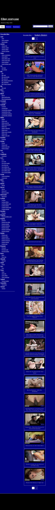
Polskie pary (5, 244)
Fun (1, 150)
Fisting (2, 141)
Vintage (2, 286)
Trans (2, 270)
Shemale (2, 259)
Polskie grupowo (6, 238)
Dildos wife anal (5, 135)
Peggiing (2, 215)
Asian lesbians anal (6, 64)
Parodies (2, 211)
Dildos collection (6, 128)
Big (1, 86)
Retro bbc (4, 257)
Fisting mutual (5, 148)
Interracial (3, 194)
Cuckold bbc (5, 108)
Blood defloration (6, 97)
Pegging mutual (5, 231)
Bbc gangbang (5, 82)
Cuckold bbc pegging (7, 113)
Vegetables (3, 283)
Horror (2, 187)
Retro (2, 253)
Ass (1, 66)
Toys (1, 266)
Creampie (3, 101)
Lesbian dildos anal (6, 203)
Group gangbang (6, 176)
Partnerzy (8, 26)
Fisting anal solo (5, 146)
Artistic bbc (4, 46)
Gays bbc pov (5, 165)
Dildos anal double (6, 124)
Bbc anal (4, 75)
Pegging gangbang (6, 229)
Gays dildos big (5, 167)
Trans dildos (4, 275)
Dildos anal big (5, 123)
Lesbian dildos (5, 202)
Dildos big (4, 126)
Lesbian (2, 198)
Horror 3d (4, 191)
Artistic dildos (5, 49)
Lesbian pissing (5, 209)
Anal (1, 36)
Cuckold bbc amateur (7, 110)
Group (2, 174)
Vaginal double (5, 281)
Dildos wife (4, 134)
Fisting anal (4, 145)
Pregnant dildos (5, 251)
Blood (2, 93)
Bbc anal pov (5, 78)
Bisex (1, 90)
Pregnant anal (5, 249)
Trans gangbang (5, 277)
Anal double (4, 42)
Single (2, 262)
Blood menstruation (6, 99)
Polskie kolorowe (6, 240)
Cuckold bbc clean (6, 112)
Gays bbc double (6, 163)
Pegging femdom (6, 226)
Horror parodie (5, 192)
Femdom (2, 137)
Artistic (2, 44)
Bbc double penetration (7, 80)
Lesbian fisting (5, 205)
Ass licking (4, 69)
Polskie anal (4, 235)
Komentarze (16, 26)
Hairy (2, 180)
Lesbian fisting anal (6, 207)
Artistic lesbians (5, 51)
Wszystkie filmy (4, 34)
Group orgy (4, 178)
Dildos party (5, 130)
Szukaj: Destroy (40, 35)
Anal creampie (5, 40)
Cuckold (2, 104)
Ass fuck (4, 67)
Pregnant (3, 246)
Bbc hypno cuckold (6, 84)
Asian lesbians (5, 62)
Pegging (2, 218)
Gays (1, 158)
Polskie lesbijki (5, 242)
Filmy (2, 26)
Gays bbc (4, 161)
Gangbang (3, 154)
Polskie (2, 233)
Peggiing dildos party (7, 216)
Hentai (2, 183)
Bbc (1, 71)
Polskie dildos (5, 237)
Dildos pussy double (6, 132)
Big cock (4, 88)
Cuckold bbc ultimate (7, 115)
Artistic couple (5, 47)
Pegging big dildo (6, 222)
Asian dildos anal (6, 58)
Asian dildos (5, 57)
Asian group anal (6, 60)
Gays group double (6, 172)
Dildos (2, 117)
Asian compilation (6, 55)
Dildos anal (4, 121)
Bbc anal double (5, 77)
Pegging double (5, 224)
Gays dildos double (6, 168)
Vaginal (2, 279)
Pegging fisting (5, 227)
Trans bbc (4, 273)
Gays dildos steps (6, 170)
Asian (2, 53)
